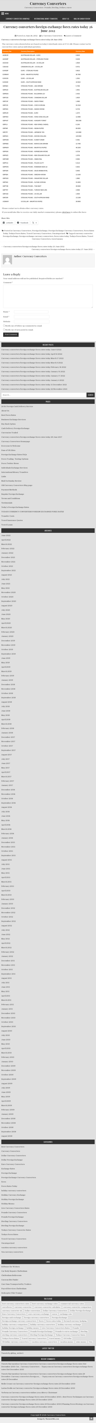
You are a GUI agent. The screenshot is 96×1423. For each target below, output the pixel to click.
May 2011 (5, 991)
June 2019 (5, 658)
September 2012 (8, 921)
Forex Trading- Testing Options (14, 459)
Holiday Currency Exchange (13, 1195)
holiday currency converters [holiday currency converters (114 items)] (42, 1325)
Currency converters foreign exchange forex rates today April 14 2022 (31, 354)
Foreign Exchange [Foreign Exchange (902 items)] (59, 1318)
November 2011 (8, 965)
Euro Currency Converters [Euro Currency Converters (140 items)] (14, 1314)
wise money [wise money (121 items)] (81, 1342)
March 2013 (6, 895)
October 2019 (7, 649)
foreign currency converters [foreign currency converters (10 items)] (36, 1318)
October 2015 (7, 851)
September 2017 (8, 750)
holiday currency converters (13, 1191)
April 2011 (5, 996)
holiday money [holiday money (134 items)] (32, 1328)
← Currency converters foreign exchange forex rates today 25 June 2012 (32, 247)
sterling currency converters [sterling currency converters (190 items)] (15, 1335)
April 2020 (6, 623)
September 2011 (8, 974)
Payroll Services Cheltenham (13, 1289)
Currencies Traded (9, 433)
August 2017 (6, 755)
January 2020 (7, 636)
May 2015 (5, 873)
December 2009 (8, 1066)
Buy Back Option (8, 424)
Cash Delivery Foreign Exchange (15, 428)
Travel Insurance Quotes (12, 520)
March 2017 (6, 777)
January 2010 (7, 1062)
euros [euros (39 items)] (54, 1314)
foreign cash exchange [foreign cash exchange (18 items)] (11, 1318)
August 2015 (6, 860)
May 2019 (5, 663)
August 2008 (6, 1136)
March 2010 (6, 1053)
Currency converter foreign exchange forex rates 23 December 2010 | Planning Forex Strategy (42, 1404)
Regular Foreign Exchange (12, 494)
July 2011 (5, 983)
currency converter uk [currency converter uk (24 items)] (12, 1311)
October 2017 (7, 746)
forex (3, 1182)
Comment (8, 283)
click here (66, 212)
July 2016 (5, 812)
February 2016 (7, 834)
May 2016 (5, 820)
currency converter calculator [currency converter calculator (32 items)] (47, 1307)
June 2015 (5, 869)
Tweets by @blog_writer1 (12, 1353)
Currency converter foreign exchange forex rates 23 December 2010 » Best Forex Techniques (41, 1397)
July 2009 (5, 1088)
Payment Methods (9, 490)
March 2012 (6, 948)
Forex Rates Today (9, 1186)
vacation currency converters (14, 1248)
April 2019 (5, 667)
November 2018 (8, 689)
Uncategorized (58, 233)
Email (6, 317)
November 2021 (8, 562)
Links (3, 476)
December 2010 (8, 1013)
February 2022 (7, 549)
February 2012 (7, 952)
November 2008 (8, 1123)
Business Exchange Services (13, 420)
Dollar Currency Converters (13, 1156)
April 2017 (5, 772)
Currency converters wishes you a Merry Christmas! (34, 1393)
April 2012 (5, 943)
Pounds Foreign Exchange (12, 1217)
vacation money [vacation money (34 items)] (66, 1342)
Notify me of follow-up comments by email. (23, 326)
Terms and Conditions (10, 498)
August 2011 (6, 978)
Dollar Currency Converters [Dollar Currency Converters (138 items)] (55, 1311)
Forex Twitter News (10, 463)
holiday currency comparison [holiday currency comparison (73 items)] (15, 1325)
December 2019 (8, 641)
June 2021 (5, 584)
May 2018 (5, 715)
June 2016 (5, 816)
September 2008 (8, 1132)
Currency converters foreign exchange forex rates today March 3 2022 (32, 363)
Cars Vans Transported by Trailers (16, 1284)
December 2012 (8, 908)
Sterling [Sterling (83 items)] (84, 1331)
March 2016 (6, 829)
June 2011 (5, 987)
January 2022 (7, 553)
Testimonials (6, 503)
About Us (65, 18)
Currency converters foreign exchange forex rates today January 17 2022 (33, 376)
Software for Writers (10, 1267)
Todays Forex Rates (17, 233)
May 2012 (5, 939)
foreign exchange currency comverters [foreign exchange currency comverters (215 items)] (19, 1321)
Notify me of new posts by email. (19, 330)
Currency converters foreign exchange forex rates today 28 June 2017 (31, 437)
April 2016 (5, 825)
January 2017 (7, 785)
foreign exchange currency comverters (36, 236)
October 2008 (7, 1127)
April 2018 (5, 720)
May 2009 (5, 1097)
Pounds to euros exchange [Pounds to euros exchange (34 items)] (66, 1331)
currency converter (84, 233)
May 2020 (5, 619)
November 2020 (8, 592)
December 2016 (8, 790)
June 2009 (6, 1092)
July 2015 (5, 864)
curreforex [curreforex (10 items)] (7, 1307)
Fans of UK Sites (8, 450)
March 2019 (6, 671)
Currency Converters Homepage (18, 18)
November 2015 (8, 847)
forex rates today (61, 236)
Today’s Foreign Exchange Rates (15, 507)
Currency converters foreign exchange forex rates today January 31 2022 (33, 372)
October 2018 (7, 693)
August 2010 (6, 1031)
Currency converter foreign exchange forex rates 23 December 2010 (45, 1384)
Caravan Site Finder (9, 1280)
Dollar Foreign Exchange (12, 1160)
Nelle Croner (7, 1384)
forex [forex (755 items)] (41, 1321)
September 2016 (8, 803)
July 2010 (5, 1035)
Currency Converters (48, 3)
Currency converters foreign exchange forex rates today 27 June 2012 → (63, 249)
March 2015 (6, 882)
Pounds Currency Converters (14, 1213)
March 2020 (6, 628)
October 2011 (7, 969)
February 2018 (7, 728)
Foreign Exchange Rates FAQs (14, 455)
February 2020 (7, 632)
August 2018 (6, 702)
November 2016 (8, 794)
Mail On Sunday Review (82, 18)
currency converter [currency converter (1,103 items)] (23, 1307)
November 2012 (8, 913)
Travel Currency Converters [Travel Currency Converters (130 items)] (34, 1338)
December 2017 (8, 737)
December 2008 (8, 1119)
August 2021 (6, 575)
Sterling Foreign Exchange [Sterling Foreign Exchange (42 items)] (41, 1335)
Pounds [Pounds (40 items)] (75, 1328)
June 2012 (5, 934)
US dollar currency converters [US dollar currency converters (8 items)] (15, 1342)
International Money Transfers (46, 18)
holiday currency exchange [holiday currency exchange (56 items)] (69, 1325)
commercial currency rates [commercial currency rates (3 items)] (72, 1304)
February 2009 (7, 1110)
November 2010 (8, 1018)
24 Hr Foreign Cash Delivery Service (17, 406)
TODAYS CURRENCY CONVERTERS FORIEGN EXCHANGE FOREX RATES (32, 512)
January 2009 (7, 1114)
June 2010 (5, 1040)
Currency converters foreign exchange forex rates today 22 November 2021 (34, 389)
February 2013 (7, 899)
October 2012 (7, 917)
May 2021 (5, 588)
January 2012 (7, 956)
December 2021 (8, 557)
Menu (7, 13)
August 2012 (6, 926)
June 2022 (5, 535)
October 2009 (7, 1075)
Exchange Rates (8, 1169)
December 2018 (8, 684)
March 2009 (6, 1105)
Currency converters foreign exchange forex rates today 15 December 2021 (34, 385)
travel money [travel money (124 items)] (55, 1338)
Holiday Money (7, 1204)
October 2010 (7, 1022)
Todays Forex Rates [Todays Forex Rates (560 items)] (10, 1338)
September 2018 (8, 698)
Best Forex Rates (8, 415)
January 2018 (7, 733)
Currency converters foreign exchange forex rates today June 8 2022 (31, 350)
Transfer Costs (7, 516)
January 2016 (7, 838)
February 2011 (7, 1005)
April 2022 (6, 540)
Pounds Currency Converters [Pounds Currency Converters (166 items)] (15, 1331)
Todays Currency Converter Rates (16, 1230)
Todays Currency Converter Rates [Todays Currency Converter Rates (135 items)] (70, 1335)
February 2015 (7, 886)
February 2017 (7, 781)
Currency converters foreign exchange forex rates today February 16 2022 (33, 367)
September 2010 (8, 1026)
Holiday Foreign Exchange (12, 1199)
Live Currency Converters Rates (15, 1208)
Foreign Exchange (40, 231)
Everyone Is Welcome (10, 446)
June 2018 (5, 711)
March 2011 (6, 1000)
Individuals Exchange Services (14, 468)
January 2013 (7, 904)
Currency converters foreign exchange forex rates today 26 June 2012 (48, 29)
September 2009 (8, 1079)
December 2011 (8, 961)
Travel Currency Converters (38, 233)
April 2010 (5, 1048)
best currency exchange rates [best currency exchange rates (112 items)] (45, 1304)
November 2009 (8, 1070)
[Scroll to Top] (91, 1418)
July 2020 (5, 610)
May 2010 (5, 1044)
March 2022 (6, 544)
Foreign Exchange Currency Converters (65, 231)
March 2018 (6, 724)
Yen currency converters (12, 1252)
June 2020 (6, 614)
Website (6, 322)
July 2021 (5, 579)
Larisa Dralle (6, 1388)
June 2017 (5, 763)
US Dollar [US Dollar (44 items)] (67, 1338)
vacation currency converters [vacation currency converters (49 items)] (44, 1342)
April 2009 (6, 1101)
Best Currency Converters (12, 1147)
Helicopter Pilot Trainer (11, 1293)
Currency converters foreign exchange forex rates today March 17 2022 (32, 358)
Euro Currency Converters (13, 1164)
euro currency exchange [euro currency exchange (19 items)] (38, 1314)
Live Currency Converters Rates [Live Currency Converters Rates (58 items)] (56, 1328)
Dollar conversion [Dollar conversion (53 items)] (32, 1311)
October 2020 (7, 597)
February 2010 (7, 1057)
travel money (57, 239)
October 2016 (7, 799)
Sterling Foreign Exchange (12, 1226)
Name (6, 312)
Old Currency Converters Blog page (16, 485)
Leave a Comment (73, 36)
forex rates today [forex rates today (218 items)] (53, 1321)
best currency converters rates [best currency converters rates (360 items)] (15, 1304)
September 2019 (8, 654)
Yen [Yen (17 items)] (90, 1342)
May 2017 (5, 768)
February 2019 (7, 676)
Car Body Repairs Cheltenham (14, 1271)
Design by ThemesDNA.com (48, 1419)
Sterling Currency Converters (14, 1221)
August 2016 (6, 807)
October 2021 (7, 566)
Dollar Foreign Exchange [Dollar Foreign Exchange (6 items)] (80, 1311)
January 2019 (7, 680)
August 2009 (6, 1084)
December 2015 (8, 842)
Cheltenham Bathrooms (11, 1275)
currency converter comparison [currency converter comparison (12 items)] (77, 1307)
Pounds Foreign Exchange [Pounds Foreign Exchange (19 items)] (41, 1331)
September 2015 (8, 855)
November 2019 (8, 645)
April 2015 (5, 877)
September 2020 (8, 601)
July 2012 (5, 930)
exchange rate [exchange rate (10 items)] (66, 1314)
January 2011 (7, 1009)
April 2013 (5, 891)
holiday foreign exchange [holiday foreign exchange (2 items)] (13, 1328)
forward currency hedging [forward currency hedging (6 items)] (75, 1321)
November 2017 (8, 741)
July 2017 (5, 759)
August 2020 (6, 606)
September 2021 (8, 570)
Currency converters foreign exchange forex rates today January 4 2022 (32, 380)
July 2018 (5, 706)
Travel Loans (7, 525)
